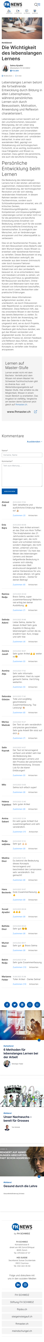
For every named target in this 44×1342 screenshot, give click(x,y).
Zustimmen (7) (19, 610)
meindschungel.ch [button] (22, 1331)
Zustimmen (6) (19, 584)
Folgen (14, 71)
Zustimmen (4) (19, 641)
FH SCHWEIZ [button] (22, 1295)
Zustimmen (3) (19, 515)
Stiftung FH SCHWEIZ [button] (22, 1302)
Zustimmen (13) (19, 967)
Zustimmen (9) (19, 792)
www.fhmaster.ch (22, 412)
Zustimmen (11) (19, 832)
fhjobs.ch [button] (22, 1309)
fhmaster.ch (21, 404)
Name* (5, 450)
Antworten (33, 515)
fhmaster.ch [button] (22, 1323)
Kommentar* (7, 461)
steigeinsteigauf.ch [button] (22, 1316)
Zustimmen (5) (19, 661)
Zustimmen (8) (19, 809)
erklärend (7, 43)
